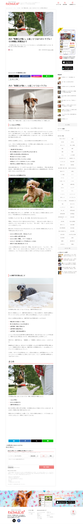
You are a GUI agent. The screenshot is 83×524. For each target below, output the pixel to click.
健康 (72, 148)
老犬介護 (62, 221)
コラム (62, 155)
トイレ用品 (62, 174)
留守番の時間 (62, 213)
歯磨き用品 (72, 184)
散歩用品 (72, 164)
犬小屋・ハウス (62, 181)
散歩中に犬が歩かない (72, 168)
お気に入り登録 (50, 49)
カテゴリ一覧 (58, 4)
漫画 (62, 151)
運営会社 (48, 515)
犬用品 (72, 171)
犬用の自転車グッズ (72, 200)
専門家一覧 (49, 512)
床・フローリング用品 (62, 200)
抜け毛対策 (62, 237)
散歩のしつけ (62, 164)
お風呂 (72, 237)
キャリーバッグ (72, 194)
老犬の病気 (72, 231)
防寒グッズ (72, 207)
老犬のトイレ (62, 224)
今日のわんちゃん (32, 512)
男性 (51, 455)
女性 (43, 455)
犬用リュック (62, 197)
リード (62, 190)
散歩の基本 (72, 161)
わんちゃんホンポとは (41, 512)
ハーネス (72, 181)
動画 (72, 151)
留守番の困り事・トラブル (62, 218)
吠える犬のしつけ (62, 158)
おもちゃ (62, 187)
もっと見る (67, 124)
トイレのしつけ (62, 161)
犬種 (72, 138)
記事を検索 (65, 4)
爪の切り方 (62, 244)
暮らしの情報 (72, 145)
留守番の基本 (72, 210)
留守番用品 (72, 213)
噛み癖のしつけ (72, 158)
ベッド (72, 177)
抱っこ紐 (62, 210)
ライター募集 (39, 518)
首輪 (62, 184)
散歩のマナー (62, 171)
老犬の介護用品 (72, 221)
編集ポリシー (39, 513)
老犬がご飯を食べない (62, 231)
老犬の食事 (72, 224)
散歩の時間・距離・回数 (62, 168)
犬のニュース (62, 145)
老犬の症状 (62, 234)
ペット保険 (30, 513)
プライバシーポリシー (51, 513)
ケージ (72, 174)
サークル (62, 177)
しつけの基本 (72, 155)
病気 (62, 148)
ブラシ (72, 190)
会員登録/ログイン (72, 4)
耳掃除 (72, 244)
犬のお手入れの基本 (72, 234)
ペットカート (62, 194)
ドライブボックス (72, 197)
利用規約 (38, 515)
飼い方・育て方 (62, 138)
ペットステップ (62, 207)
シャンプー (72, 187)
